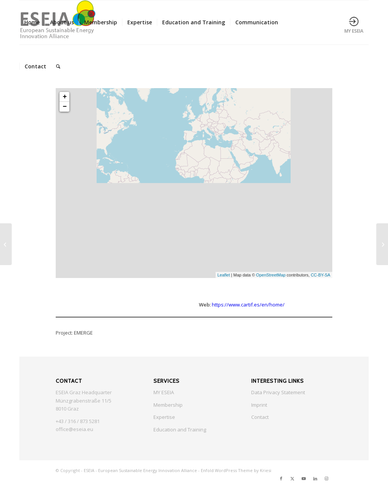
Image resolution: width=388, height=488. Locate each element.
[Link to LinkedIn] (315, 478)
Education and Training (179, 429)
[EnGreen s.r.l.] (6, 244)
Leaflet (223, 275)
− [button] (65, 106)
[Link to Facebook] (281, 478)
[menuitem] (32, 22)
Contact (260, 417)
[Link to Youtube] (304, 478)
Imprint (259, 404)
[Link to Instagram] (326, 478)
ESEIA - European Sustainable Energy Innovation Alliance (140, 470)
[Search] (58, 66)
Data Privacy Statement (278, 392)
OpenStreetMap (271, 275)
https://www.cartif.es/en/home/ (248, 304)
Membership (168, 404)
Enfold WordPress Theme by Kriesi (236, 470)
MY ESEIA (163, 392)
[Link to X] (292, 478)
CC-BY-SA (320, 275)
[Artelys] (382, 244)
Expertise (164, 417)
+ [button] (65, 96)
